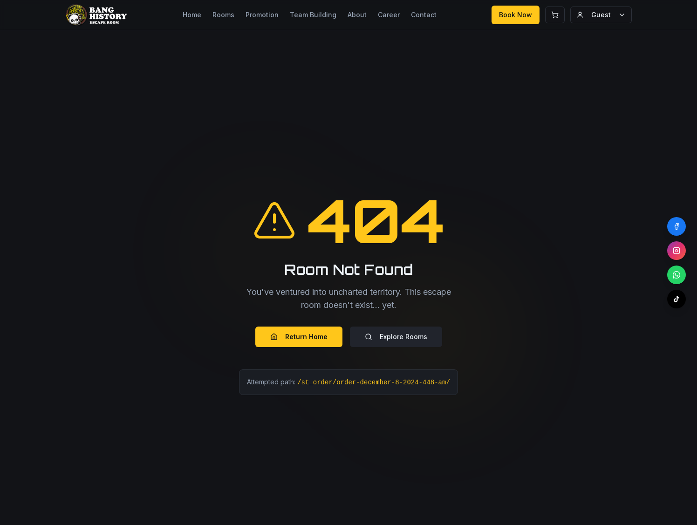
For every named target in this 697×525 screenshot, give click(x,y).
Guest (601, 15)
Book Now (515, 15)
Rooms (223, 15)
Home (192, 15)
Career (389, 15)
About (357, 15)
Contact (424, 15)
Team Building (313, 15)
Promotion (262, 15)
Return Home (299, 337)
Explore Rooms (396, 337)
